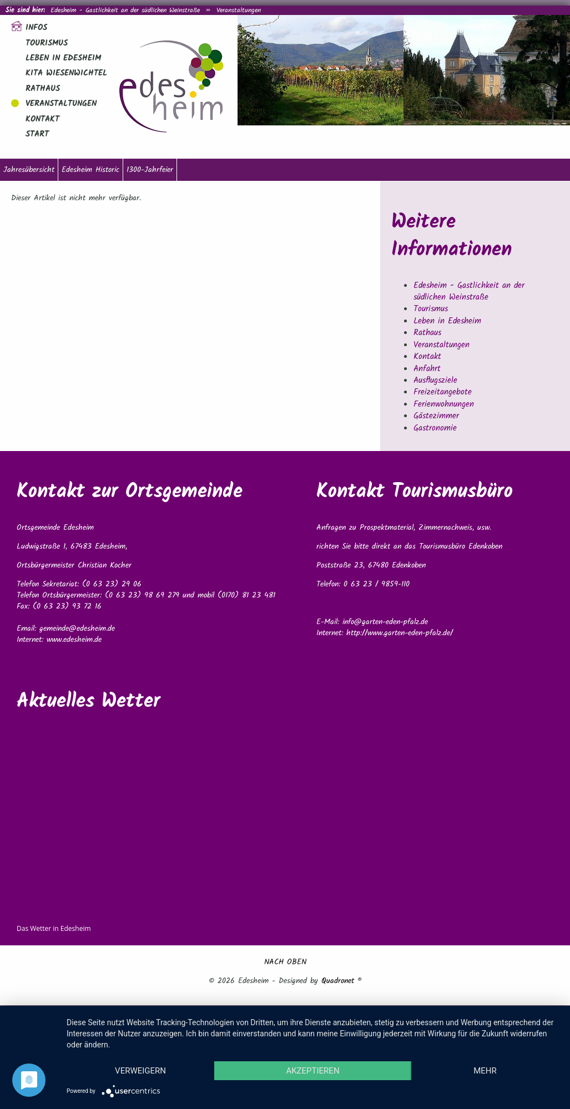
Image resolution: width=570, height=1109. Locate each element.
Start (37, 134)
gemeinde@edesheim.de (77, 628)
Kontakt (42, 119)
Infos (36, 27)
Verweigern (140, 1071)
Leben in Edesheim (63, 58)
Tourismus (47, 43)
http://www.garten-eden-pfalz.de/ (399, 633)
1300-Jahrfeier (150, 170)
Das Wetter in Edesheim (54, 928)
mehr (485, 1071)
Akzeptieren (312, 1071)
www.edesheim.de (74, 640)
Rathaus (43, 88)
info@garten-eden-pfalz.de (385, 622)
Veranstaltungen (238, 10)
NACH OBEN (285, 962)
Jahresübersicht (28, 170)
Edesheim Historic (90, 170)
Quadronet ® (341, 981)
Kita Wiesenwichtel (66, 73)
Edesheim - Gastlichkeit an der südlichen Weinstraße (125, 10)
